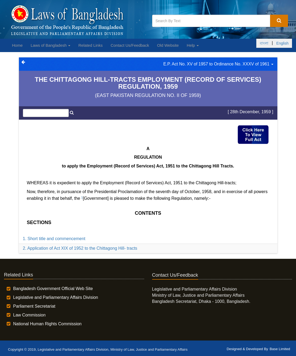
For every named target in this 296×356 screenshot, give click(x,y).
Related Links (90, 45)
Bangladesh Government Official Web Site (53, 288)
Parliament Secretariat (34, 306)
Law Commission (29, 315)
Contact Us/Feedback (130, 45)
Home (17, 45)
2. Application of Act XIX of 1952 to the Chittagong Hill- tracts (80, 248)
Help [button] (193, 45)
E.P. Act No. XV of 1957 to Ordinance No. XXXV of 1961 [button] (218, 64)
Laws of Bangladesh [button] (50, 45)
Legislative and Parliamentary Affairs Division (55, 297)
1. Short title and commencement (54, 238)
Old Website (168, 45)
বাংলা (264, 43)
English (282, 43)
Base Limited (280, 349)
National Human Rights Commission (47, 324)
